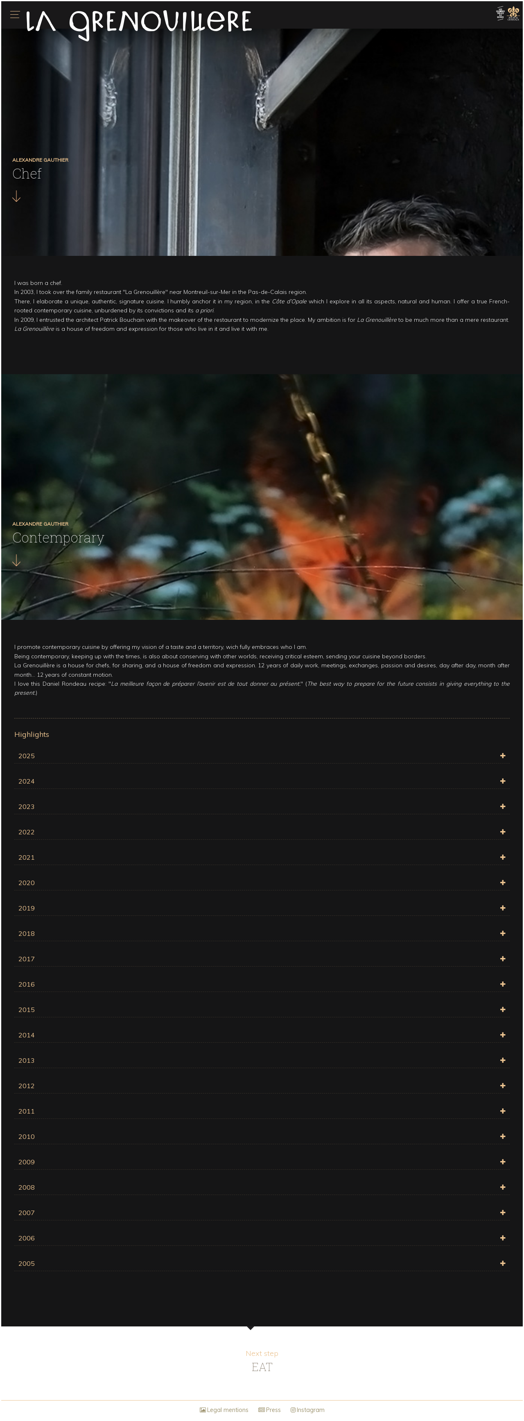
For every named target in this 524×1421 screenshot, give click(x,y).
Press (269, 1410)
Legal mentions (224, 1410)
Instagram (308, 1410)
